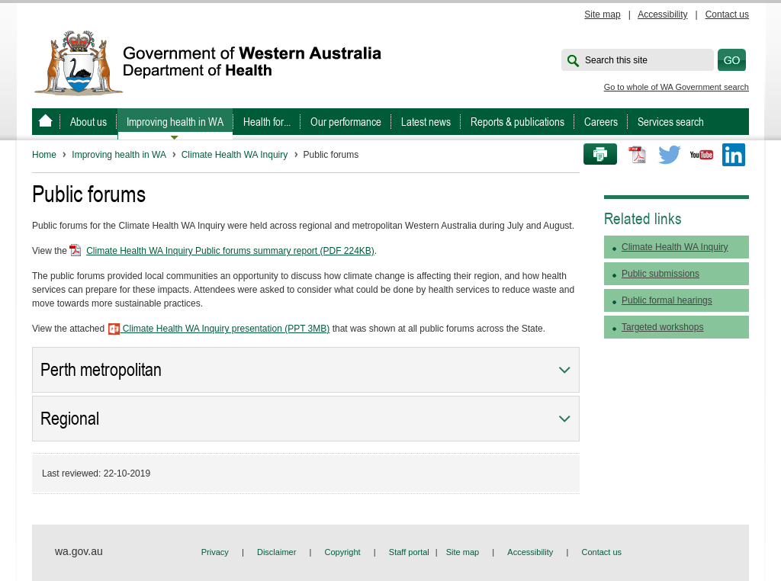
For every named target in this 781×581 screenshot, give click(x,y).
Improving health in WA (175, 121)
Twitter (669, 154)
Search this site (616, 60)
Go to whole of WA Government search (676, 86)
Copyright (343, 552)
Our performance (345, 121)
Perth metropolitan (101, 369)
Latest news (426, 121)
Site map (602, 14)
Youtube (701, 154)
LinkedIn (733, 154)
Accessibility (662, 14)
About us (88, 121)
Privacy (215, 552)
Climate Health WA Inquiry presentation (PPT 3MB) (219, 328)
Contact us (727, 14)
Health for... (267, 121)
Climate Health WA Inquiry (235, 154)
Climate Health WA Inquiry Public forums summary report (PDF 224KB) (230, 251)
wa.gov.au (79, 551)
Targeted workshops (662, 327)
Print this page (594, 154)
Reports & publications (517, 121)
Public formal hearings (667, 300)
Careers (601, 121)
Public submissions (660, 273)
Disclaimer (276, 552)
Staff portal (409, 552)
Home (44, 154)
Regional (69, 418)
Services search (671, 121)
